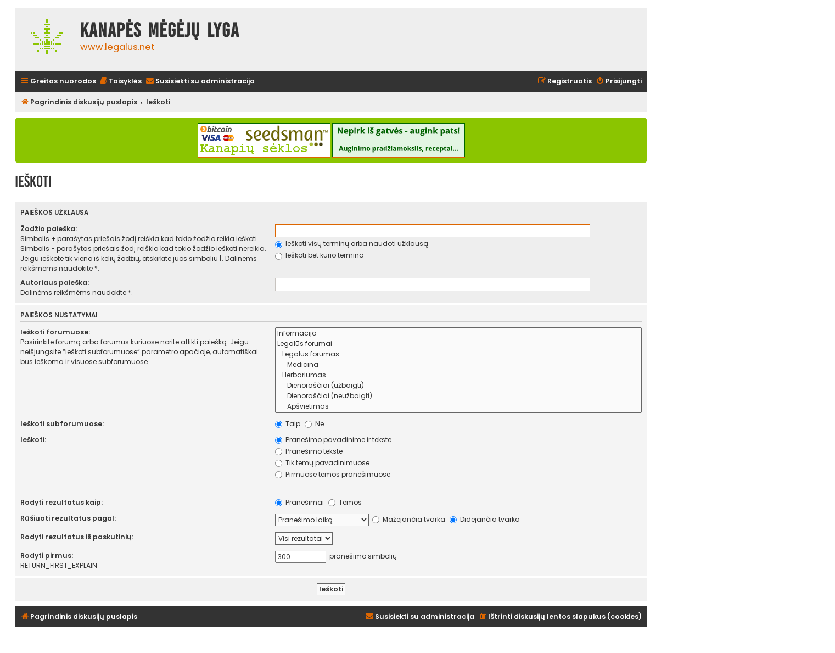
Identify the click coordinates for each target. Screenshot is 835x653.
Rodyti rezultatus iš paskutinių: (76, 537)
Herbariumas (458, 375)
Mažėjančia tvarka (408, 519)
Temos (345, 502)
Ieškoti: (33, 439)
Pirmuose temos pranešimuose (332, 474)
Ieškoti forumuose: (55, 332)
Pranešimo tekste (309, 451)
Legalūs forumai (458, 344)
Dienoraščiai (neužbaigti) (458, 396)
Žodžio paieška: (48, 228)
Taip (287, 423)
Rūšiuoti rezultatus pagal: (68, 518)
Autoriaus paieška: (54, 282)
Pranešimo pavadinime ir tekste (333, 439)
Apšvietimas (458, 406)
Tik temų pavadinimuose (322, 462)
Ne (314, 423)
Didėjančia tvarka (485, 519)
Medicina (458, 365)
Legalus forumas (458, 354)
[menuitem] (120, 81)
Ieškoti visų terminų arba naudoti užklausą (351, 243)
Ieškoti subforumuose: (62, 423)
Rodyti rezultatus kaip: (61, 502)
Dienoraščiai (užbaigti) (458, 386)
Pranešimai (299, 502)
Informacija (458, 333)
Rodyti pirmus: (46, 555)
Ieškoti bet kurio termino (319, 255)
